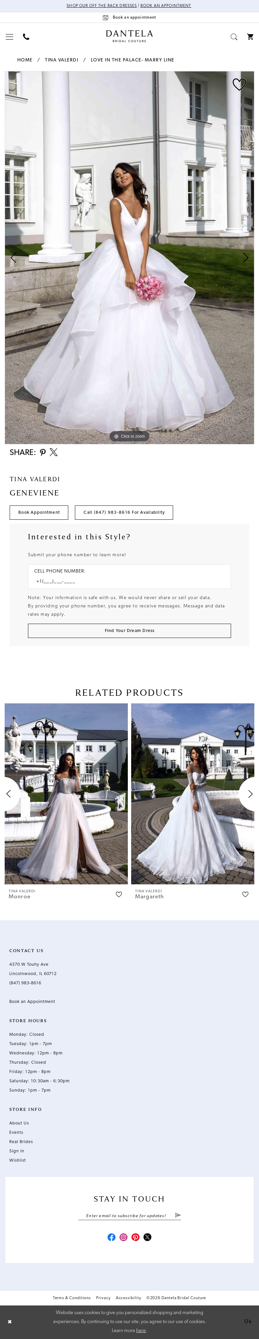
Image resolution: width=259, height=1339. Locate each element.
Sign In (16, 1151)
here (141, 1330)
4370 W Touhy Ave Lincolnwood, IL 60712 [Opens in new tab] (33, 969)
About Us (19, 1123)
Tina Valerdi (61, 60)
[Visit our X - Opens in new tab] (147, 1238)
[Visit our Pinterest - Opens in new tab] (135, 1238)
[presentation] (66, 793)
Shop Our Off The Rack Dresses (102, 6)
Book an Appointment (165, 6)
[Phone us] (26, 36)
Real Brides (21, 1142)
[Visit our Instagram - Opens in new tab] (124, 1238)
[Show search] (234, 36)
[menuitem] (9, 36)
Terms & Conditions (72, 1298)
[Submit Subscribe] (177, 1215)
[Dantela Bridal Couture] (129, 36)
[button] (9, 36)
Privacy (103, 1298)
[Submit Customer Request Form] (129, 631)
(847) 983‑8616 (25, 983)
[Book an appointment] (129, 17)
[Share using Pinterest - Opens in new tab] (43, 453)
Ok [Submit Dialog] (248, 1321)
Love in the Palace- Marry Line (132, 60)
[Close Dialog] (10, 1322)
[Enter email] (129, 1215)
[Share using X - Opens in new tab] (54, 453)
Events (16, 1132)
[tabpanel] (129, 257)
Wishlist (17, 1160)
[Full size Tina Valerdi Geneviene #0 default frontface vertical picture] (129, 257)
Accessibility (128, 1298)
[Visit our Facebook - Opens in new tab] (112, 1238)
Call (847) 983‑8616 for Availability (124, 512)
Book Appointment (39, 512)
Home (25, 60)
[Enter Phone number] (126, 582)
